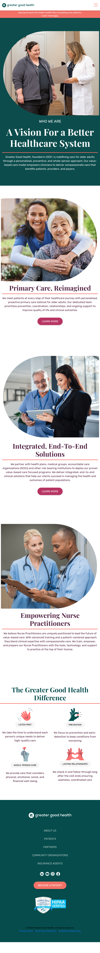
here (55, 15)
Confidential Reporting (69, 931)
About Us (50, 830)
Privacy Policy (26, 931)
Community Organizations (50, 855)
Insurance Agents (50, 863)
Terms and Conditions (46, 931)
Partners (50, 847)
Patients (50, 838)
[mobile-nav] (96, 4)
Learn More (50, 321)
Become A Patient (50, 885)
